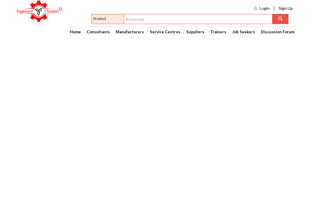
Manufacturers (130, 31)
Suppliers (195, 31)
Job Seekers (243, 31)
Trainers (218, 31)
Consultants (98, 31)
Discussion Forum (277, 31)
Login (264, 8)
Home (75, 31)
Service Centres (165, 31)
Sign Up (286, 8)
